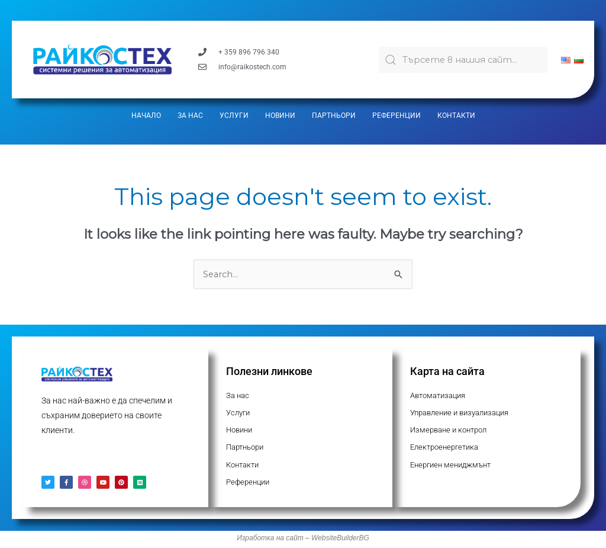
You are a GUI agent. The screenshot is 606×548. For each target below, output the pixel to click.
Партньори (334, 115)
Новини (280, 115)
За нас (190, 115)
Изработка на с (263, 540)
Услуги (234, 115)
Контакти (456, 115)
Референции (396, 115)
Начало (146, 115)
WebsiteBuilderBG (340, 540)
